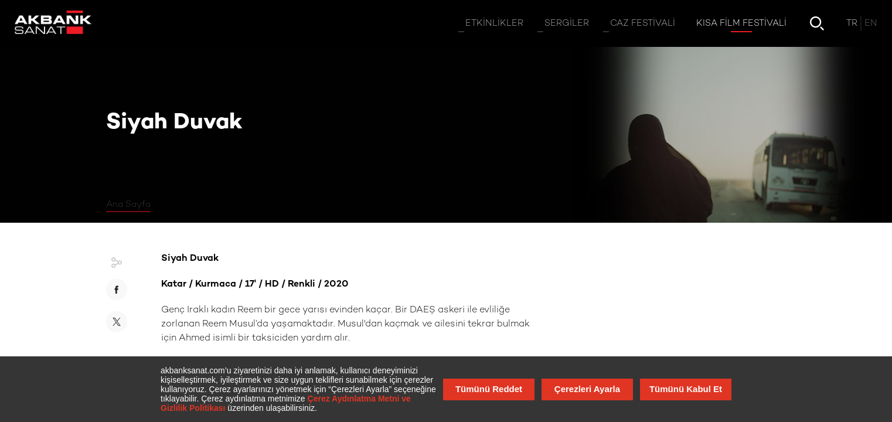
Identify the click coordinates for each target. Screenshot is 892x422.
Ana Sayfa (128, 204)
